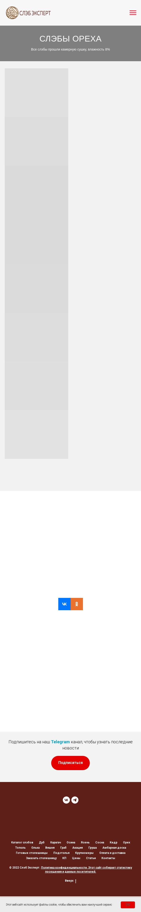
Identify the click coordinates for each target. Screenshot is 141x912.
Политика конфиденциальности (64, 867)
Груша (92, 847)
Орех (126, 842)
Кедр (113, 842)
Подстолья (61, 853)
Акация (77, 847)
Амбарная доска (114, 847)
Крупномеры (84, 853)
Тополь (20, 847)
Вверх (70, 881)
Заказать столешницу (41, 858)
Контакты (108, 858)
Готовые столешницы (32, 853)
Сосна (99, 842)
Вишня (50, 847)
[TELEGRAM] (74, 800)
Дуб (42, 842)
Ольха (35, 847)
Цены (76, 858)
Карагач (55, 842)
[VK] (66, 800)
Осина (71, 842)
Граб (63, 847)
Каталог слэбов (22, 842)
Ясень (85, 842)
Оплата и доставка (112, 853)
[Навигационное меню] (133, 12)
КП (64, 858)
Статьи (91, 858)
